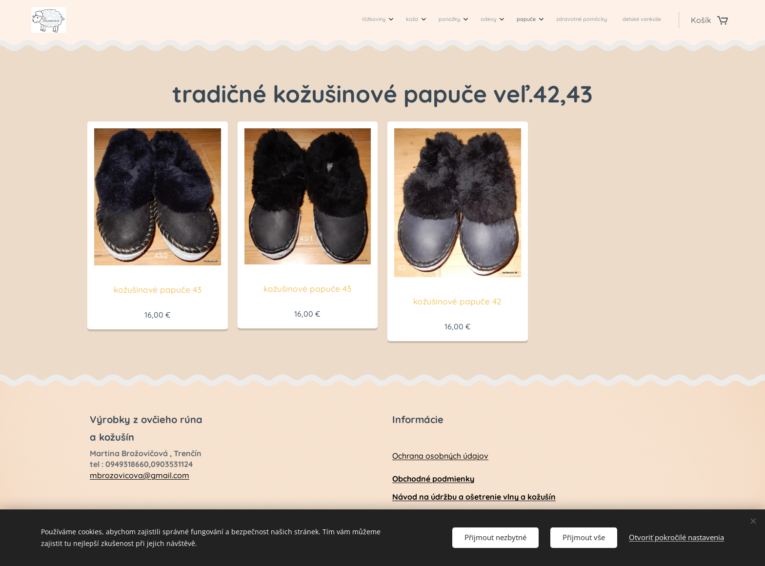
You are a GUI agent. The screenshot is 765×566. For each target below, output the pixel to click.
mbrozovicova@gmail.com (139, 475)
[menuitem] (548, 20)
